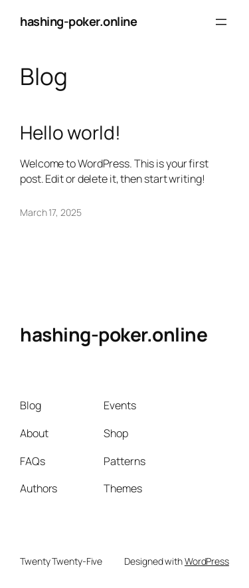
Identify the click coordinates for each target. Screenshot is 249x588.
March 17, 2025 (51, 212)
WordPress (207, 561)
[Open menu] (221, 22)
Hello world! (70, 133)
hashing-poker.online (78, 21)
